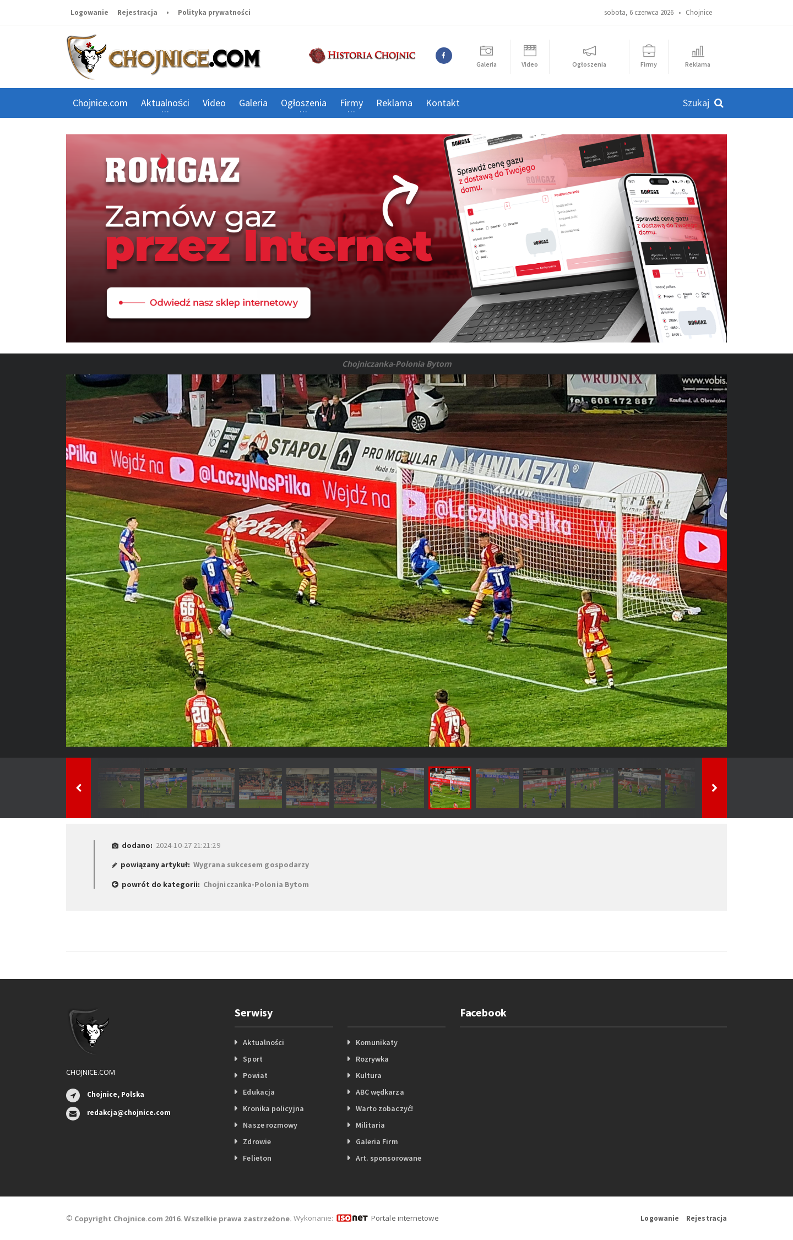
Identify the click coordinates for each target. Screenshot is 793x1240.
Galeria (253, 102)
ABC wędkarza (380, 1092)
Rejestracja (137, 12)
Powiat (255, 1075)
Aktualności (263, 1042)
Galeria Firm (377, 1141)
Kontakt (443, 102)
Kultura (369, 1075)
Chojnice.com (100, 102)
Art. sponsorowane (388, 1158)
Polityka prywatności (214, 12)
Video (214, 102)
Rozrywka (372, 1059)
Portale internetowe (404, 1218)
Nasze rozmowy (270, 1125)
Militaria (370, 1125)
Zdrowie (256, 1141)
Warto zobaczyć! (384, 1108)
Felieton (257, 1158)
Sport (252, 1059)
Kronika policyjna (273, 1108)
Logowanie (89, 12)
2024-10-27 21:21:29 (187, 845)
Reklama (394, 102)
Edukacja (258, 1092)
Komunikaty (377, 1042)
